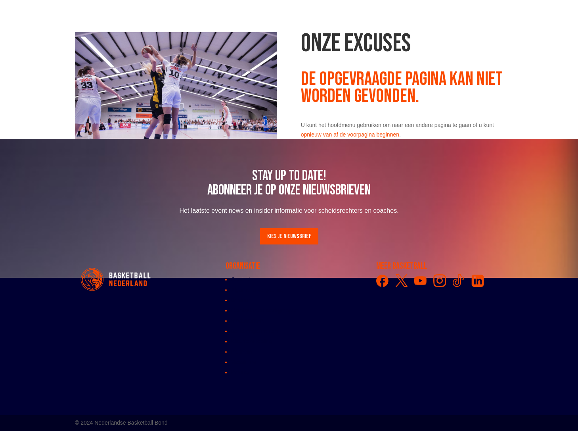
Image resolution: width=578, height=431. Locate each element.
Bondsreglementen (254, 331)
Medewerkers (247, 320)
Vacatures (243, 362)
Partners (241, 351)
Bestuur (240, 300)
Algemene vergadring (257, 290)
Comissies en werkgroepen (264, 310)
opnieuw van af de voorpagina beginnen (350, 134)
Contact (240, 279)
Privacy (240, 372)
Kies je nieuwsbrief (289, 236)
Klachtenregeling (251, 341)
